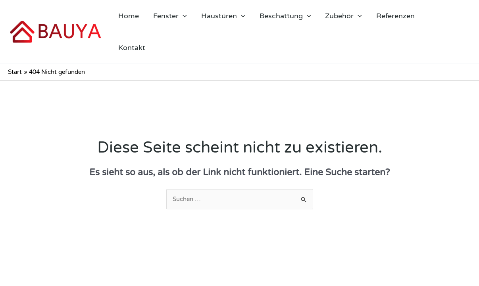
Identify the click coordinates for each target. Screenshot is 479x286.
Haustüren (223, 16)
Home (128, 16)
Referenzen (395, 16)
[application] (183, 16)
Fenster (170, 16)
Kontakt (131, 47)
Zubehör (343, 16)
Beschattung (285, 16)
